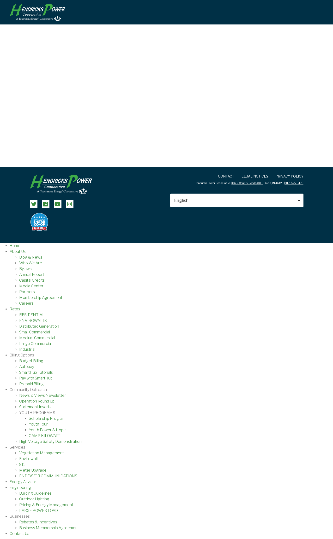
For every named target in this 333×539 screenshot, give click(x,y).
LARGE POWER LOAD (38, 510)
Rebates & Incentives (38, 522)
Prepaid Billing (31, 384)
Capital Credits (32, 280)
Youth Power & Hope (47, 430)
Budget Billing (31, 361)
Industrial (27, 349)
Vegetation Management (41, 453)
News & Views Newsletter (42, 395)
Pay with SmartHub (36, 378)
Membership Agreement (40, 297)
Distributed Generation (39, 326)
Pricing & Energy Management (46, 505)
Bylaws (25, 269)
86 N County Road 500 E (247, 183)
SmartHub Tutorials (36, 372)
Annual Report (31, 274)
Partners (27, 292)
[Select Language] (236, 200)
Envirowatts (30, 458)
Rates (15, 309)
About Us (18, 251)
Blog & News (30, 257)
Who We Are (30, 263)
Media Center (31, 286)
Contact (226, 176)
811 (22, 464)
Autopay (26, 366)
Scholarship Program (47, 418)
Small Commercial (34, 332)
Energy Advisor (23, 482)
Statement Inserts (35, 407)
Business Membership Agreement (49, 528)
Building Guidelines (35, 493)
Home (15, 245)
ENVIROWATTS (33, 320)
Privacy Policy (289, 176)
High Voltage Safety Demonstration (50, 441)
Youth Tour (38, 424)
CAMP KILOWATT (44, 435)
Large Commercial (35, 343)
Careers (26, 303)
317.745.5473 (294, 183)
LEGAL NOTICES (255, 176)
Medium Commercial (37, 338)
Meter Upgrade (33, 470)
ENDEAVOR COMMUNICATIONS (48, 476)
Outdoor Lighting (34, 499)
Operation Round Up (36, 401)
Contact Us (19, 533)
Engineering (20, 487)
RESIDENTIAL (32, 315)
